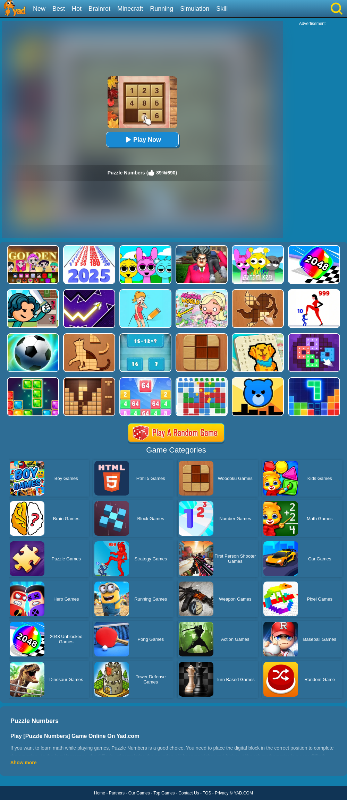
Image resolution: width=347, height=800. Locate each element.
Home (99, 793)
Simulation (194, 8)
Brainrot (99, 8)
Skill (222, 8)
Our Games (139, 793)
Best (58, 8)
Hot (77, 8)
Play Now (142, 139)
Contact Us (188, 793)
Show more (23, 762)
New (39, 8)
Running (161, 8)
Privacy (221, 793)
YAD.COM (243, 793)
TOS (207, 793)
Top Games (164, 793)
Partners (117, 793)
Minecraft (130, 8)
